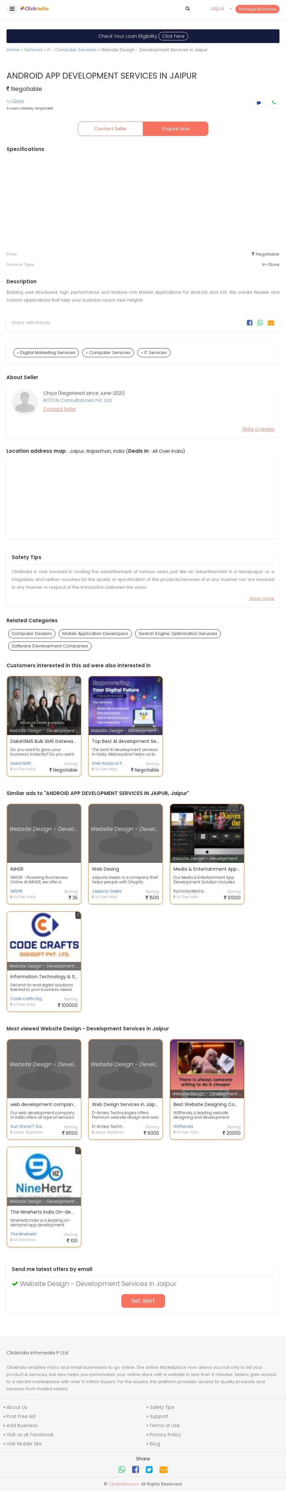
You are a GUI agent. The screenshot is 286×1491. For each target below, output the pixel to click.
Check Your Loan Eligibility (143, 36)
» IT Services (154, 352)
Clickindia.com (124, 1484)
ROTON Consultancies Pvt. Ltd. (77, 400)
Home (13, 50)
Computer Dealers (32, 633)
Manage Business (257, 9)
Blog (155, 1443)
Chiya (18, 101)
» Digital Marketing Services (46, 352)
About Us (17, 1407)
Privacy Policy (165, 1434)
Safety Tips (162, 1407)
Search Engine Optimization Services (178, 633)
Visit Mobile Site (24, 1443)
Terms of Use (165, 1425)
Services (33, 50)
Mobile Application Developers (95, 633)
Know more (262, 598)
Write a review (258, 429)
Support (159, 1416)
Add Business (22, 1425)
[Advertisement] (143, 201)
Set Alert (143, 1301)
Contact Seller (110, 128)
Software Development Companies (50, 646)
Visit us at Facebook (30, 1434)
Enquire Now (175, 128)
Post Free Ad (21, 1416)
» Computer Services (108, 352)
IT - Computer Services (72, 50)
